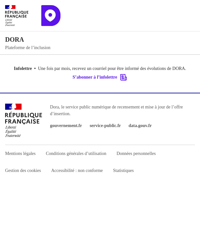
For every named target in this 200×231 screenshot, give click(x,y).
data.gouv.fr (140, 125)
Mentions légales (20, 153)
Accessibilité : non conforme (77, 170)
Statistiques (123, 170)
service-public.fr (105, 125)
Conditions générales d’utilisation (76, 153)
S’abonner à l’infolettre (100, 77)
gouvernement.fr (66, 125)
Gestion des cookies (23, 170)
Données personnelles (136, 153)
